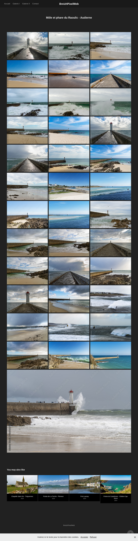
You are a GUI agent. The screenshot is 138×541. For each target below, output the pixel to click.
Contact (35, 4)
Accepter (84, 537)
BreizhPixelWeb (69, 3)
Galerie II (26, 4)
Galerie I (16, 4)
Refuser (93, 537)
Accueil (7, 4)
